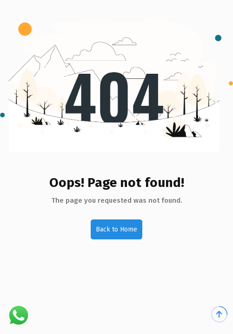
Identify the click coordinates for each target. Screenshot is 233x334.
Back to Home (116, 229)
